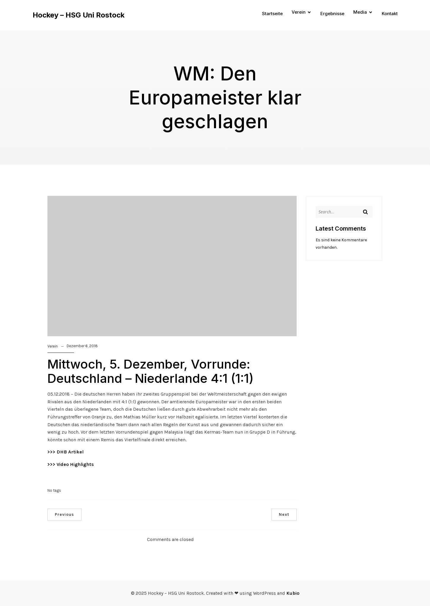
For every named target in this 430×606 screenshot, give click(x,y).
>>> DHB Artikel (65, 452)
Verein (52, 346)
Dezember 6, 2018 (82, 346)
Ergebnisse (332, 13)
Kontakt (390, 13)
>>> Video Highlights (70, 464)
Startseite (272, 13)
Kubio (292, 593)
